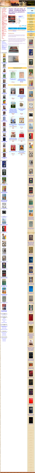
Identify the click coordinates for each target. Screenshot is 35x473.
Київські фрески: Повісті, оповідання (31, 386)
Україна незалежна (4, 48)
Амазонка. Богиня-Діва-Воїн (13, 151)
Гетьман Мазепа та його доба (4, 152)
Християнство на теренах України (4, 115)
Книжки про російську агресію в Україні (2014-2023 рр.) (4, 326)
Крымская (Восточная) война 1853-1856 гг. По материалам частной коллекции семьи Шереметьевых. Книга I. (31, 243)
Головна (10, 6)
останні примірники (4, 9)
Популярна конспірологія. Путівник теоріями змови (4, 176)
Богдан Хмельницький (4, 338)
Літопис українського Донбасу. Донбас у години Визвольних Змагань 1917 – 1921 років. (4, 311)
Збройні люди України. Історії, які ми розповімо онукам (4, 62)
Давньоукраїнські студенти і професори (31, 264)
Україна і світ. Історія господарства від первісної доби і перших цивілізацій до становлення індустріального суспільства (31, 336)
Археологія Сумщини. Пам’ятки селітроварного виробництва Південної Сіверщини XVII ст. (4, 201)
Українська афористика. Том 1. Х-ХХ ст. (31, 274)
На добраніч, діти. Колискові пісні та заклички (22, 152)
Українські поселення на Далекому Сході (4, 302)
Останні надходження (15, 6)
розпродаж (3, 32)
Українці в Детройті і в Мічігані (31, 404)
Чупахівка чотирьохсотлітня (4, 136)
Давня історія (3, 41)
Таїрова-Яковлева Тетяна (4, 332)
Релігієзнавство (3, 35)
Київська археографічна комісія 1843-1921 (31, 415)
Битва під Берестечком (31, 377)
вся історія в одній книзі (4, 49)
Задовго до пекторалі (4, 126)
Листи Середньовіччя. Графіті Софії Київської (31, 47)
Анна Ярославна (4, 339)
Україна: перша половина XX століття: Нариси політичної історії (31, 323)
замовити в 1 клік (21, 28)
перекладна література (4, 31)
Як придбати (25, 6)
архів (2, 37)
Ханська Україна (4, 254)
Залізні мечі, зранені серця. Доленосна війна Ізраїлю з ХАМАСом (4, 158)
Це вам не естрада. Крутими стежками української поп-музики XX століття (4, 104)
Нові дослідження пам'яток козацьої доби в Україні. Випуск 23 (4, 121)
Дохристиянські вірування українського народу (21, 124)
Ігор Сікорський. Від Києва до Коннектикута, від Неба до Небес (13, 125)
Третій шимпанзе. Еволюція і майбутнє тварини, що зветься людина (4, 286)
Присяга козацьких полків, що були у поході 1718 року (4, 184)
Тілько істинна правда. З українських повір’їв (4, 269)
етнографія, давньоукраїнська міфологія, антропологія (4, 23)
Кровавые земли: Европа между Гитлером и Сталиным (13, 138)
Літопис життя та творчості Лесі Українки (31, 303)
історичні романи (3, 10)
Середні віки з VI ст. (4, 42)
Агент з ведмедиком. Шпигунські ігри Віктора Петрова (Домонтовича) (4, 110)
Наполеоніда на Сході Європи (4, 83)
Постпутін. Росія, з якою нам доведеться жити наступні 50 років (4, 277)
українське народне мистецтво (4, 33)
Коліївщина (4, 318)
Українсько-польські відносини (4, 329)
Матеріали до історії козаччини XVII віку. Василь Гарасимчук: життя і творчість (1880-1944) (22, 79)
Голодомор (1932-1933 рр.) (4, 322)
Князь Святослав (4, 57)
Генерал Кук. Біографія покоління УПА (4, 232)
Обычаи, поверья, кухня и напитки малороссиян (31, 284)
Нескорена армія (31, 396)
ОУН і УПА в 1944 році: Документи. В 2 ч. (13, 79)
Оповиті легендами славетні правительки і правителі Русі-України (4, 141)
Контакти (21, 6)
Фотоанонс (3, 38)
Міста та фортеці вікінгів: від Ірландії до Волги (4, 78)
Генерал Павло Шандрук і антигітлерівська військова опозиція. (4, 93)
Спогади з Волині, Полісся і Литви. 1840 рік (4, 208)
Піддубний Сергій (4, 333)
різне (2, 36)
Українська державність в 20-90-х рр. (31, 293)
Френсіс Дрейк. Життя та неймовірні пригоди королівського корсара (4, 224)
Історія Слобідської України (31, 312)
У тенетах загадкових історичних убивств (4, 168)
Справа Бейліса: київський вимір (31, 254)
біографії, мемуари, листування (4, 27)
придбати (12, 28)
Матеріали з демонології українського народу (4, 131)
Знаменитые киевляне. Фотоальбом (4, 261)
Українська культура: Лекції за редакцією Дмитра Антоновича (31, 360)
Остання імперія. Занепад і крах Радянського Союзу (4, 216)
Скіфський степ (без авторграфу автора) (31, 368)
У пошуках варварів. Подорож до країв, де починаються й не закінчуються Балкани (4, 295)
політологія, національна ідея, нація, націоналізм (4, 16)
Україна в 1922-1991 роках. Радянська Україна (4, 47)
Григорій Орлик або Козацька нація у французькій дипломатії (22, 109)
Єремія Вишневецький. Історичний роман (4, 73)
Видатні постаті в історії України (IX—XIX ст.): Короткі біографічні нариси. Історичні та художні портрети (31, 349)
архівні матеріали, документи (4, 18)
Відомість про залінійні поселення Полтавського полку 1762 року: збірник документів (4, 192)
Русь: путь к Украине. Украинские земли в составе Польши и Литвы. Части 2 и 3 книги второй (22, 96)
